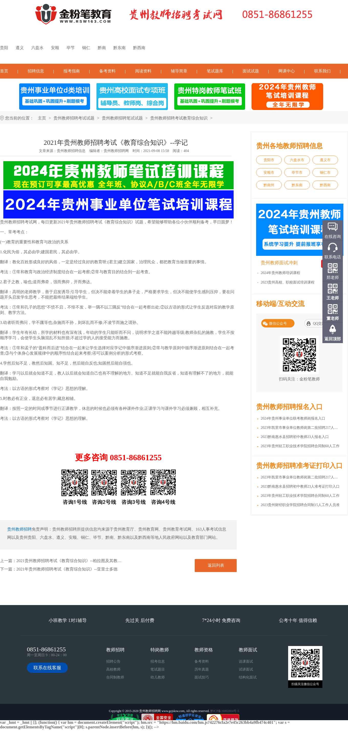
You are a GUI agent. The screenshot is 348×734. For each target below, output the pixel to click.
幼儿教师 (157, 677)
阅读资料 (143, 71)
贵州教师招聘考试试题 (73, 118)
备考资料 (107, 71)
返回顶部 (332, 339)
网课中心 (286, 71)
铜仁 (86, 48)
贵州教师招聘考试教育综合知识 (179, 118)
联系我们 (322, 71)
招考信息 (157, 661)
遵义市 (325, 160)
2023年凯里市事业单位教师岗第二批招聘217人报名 (301, 428)
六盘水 (37, 48)
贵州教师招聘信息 (71, 151)
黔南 (102, 48)
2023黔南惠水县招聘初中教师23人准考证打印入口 (300, 486)
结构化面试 (248, 677)
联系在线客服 (47, 667)
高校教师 (113, 669)
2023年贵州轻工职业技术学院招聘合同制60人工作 (300, 446)
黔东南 (119, 48)
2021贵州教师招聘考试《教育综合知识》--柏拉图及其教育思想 (73, 560)
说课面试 (246, 661)
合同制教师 (115, 677)
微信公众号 (278, 323)
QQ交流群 (321, 323)
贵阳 (4, 48)
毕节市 (297, 172)
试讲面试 (246, 669)
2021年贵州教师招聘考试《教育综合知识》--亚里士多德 (66, 569)
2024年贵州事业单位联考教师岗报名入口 (293, 418)
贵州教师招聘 (19, 529)
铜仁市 (325, 172)
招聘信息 (36, 71)
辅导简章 (179, 71)
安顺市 (269, 172)
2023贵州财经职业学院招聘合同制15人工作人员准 (300, 505)
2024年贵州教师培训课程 (280, 273)
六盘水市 (297, 160)
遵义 (20, 48)
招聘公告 (113, 661)
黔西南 (139, 48)
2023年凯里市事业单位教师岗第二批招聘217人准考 (301, 477)
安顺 (55, 48)
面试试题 (251, 71)
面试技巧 (201, 677)
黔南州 (269, 185)
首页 (4, 71)
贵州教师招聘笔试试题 (122, 118)
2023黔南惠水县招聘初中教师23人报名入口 (295, 437)
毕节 (71, 48)
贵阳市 (269, 160)
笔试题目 (157, 669)
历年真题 (201, 669)
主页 (42, 118)
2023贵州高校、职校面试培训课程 (287, 282)
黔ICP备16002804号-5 (224, 711)
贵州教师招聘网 (116, 151)
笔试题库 (215, 71)
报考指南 (71, 71)
